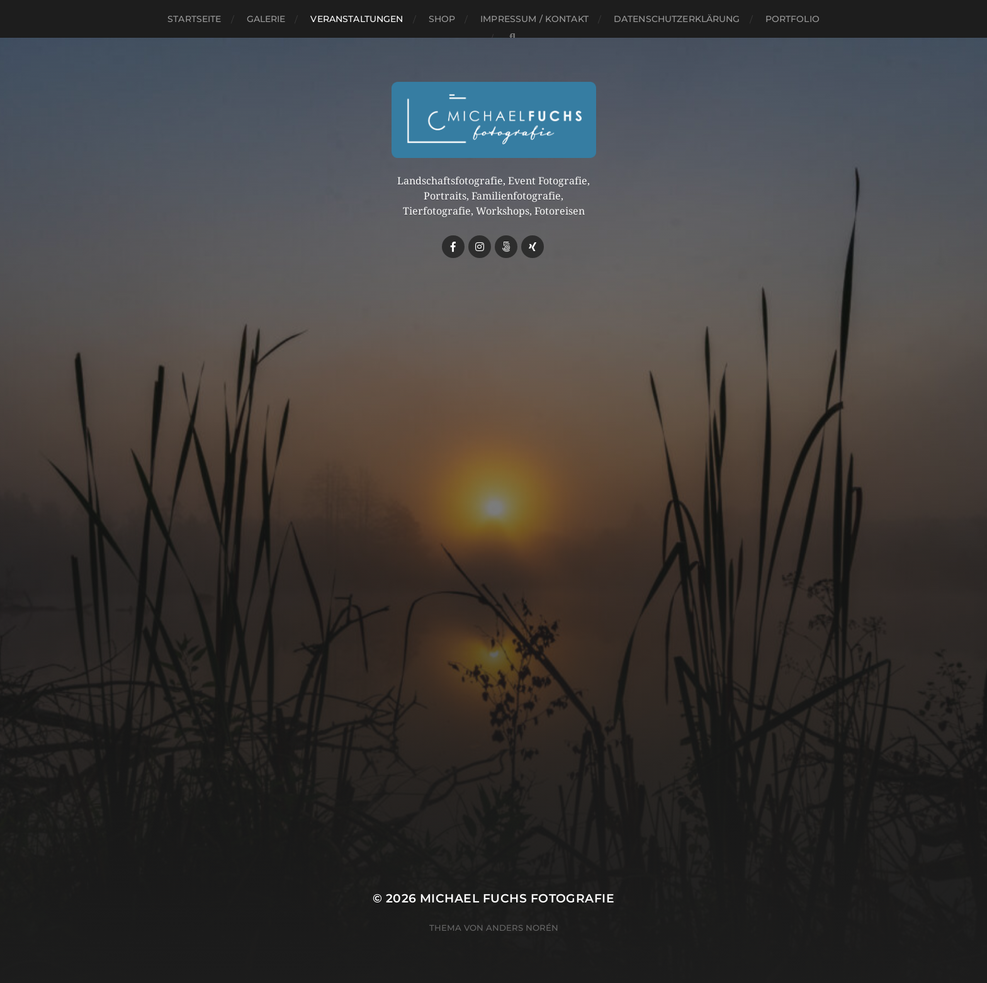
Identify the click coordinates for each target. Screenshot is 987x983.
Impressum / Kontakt (534, 19)
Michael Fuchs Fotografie (517, 898)
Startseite (194, 19)
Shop (442, 19)
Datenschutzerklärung (677, 19)
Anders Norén (522, 928)
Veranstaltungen (356, 19)
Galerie (266, 19)
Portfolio (792, 19)
